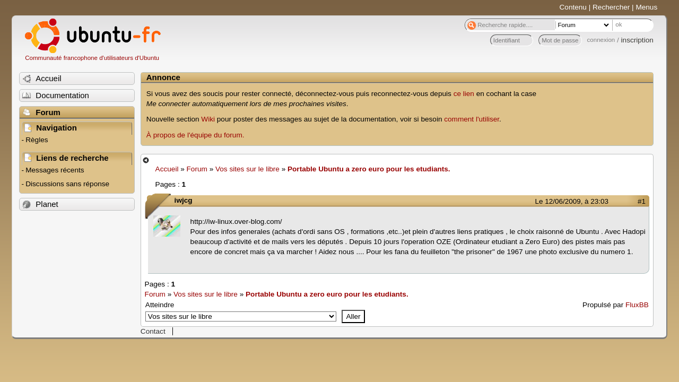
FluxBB (637, 305)
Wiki (208, 119)
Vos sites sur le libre (247, 169)
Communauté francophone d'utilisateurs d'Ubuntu (92, 58)
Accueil (167, 169)
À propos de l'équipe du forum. (195, 135)
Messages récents (54, 170)
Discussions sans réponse (67, 184)
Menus (646, 7)
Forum (197, 169)
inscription (637, 40)
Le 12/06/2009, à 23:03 (571, 201)
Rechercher (611, 7)
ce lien (464, 94)
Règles (36, 140)
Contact (153, 331)
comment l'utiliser (471, 119)
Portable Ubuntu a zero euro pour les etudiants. (369, 169)
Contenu (573, 7)
